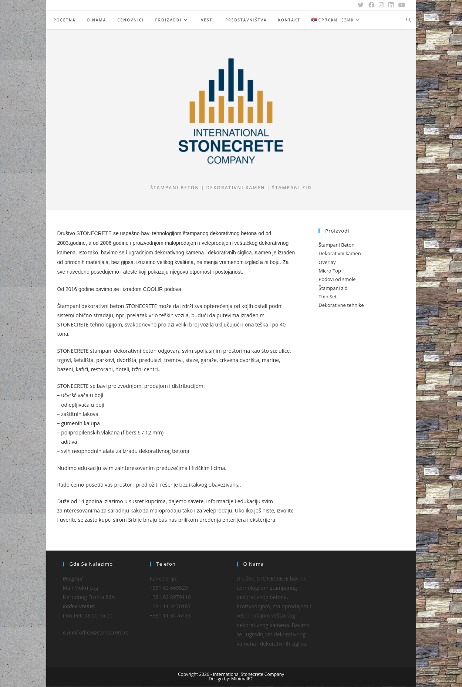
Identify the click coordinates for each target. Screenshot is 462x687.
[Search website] (408, 20)
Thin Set (327, 297)
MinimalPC (242, 679)
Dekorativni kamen (339, 253)
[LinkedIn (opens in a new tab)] (391, 5)
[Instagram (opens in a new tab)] (382, 5)
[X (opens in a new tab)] (361, 5)
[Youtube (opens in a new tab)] (400, 5)
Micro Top (329, 271)
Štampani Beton (336, 245)
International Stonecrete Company (248, 674)
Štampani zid (332, 288)
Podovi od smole (336, 280)
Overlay (326, 262)
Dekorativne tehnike (341, 305)
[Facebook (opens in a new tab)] (372, 5)
